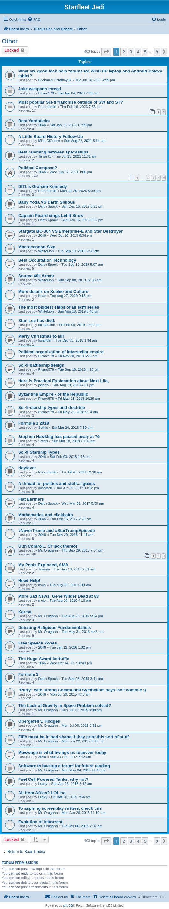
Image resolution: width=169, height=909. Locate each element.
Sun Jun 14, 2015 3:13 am (70, 757)
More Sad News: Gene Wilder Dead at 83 (58, 596)
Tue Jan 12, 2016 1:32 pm (70, 647)
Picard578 (46, 93)
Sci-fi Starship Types (38, 452)
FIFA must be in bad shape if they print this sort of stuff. (74, 736)
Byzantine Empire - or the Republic (53, 394)
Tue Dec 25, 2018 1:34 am (76, 340)
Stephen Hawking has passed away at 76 (59, 436)
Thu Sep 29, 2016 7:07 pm (82, 550)
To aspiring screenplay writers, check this (60, 808)
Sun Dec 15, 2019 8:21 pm (82, 206)
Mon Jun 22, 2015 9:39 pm (83, 741)
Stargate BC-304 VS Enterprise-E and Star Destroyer (70, 231)
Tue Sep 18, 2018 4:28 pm (78, 369)
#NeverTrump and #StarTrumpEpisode (56, 530)
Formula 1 (28, 674)
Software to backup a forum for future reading (64, 766)
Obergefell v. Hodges (39, 721)
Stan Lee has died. (36, 320)
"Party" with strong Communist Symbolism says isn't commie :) (82, 690)
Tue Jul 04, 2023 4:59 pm (95, 80)
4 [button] (138, 52)
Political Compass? (37, 167)
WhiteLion (46, 251)
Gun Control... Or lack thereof (47, 546)
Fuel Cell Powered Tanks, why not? (53, 779)
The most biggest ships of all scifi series (58, 307)
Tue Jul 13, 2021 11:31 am (75, 156)
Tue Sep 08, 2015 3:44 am (82, 679)
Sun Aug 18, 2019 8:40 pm (78, 311)
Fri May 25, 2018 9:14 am (78, 412)
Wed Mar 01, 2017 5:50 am (82, 503)
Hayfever (27, 468)
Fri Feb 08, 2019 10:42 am (80, 325)
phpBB (68, 905)
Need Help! (29, 580)
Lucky (42, 784)
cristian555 (46, 325)
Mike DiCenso (49, 141)
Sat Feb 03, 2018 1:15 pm (70, 456)
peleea (43, 385)
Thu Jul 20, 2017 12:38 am (81, 472)
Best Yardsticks (34, 120)
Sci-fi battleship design (41, 365)
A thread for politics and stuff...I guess (56, 483)
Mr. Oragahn (48, 550)
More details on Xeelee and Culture (53, 291)
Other (10, 41)
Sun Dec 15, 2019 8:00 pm (82, 220)
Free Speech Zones (37, 643)
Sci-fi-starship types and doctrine (51, 407)
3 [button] (131, 52)
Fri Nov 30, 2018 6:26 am (77, 356)
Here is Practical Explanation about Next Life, (63, 380)
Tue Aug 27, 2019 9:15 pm (70, 296)
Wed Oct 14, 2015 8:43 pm (71, 663)
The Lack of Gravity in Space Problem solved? (64, 705)
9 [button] (157, 52)
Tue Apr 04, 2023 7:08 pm (78, 93)
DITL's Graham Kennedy (42, 186)
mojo (42, 585)
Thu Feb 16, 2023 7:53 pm (81, 106)
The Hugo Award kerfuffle (43, 658)
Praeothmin (47, 106)
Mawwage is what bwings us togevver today (62, 752)
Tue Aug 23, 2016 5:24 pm (82, 616)
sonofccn (45, 488)
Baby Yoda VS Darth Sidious (46, 202)
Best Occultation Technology (47, 260)
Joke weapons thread (39, 88)
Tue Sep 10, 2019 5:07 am (82, 264)
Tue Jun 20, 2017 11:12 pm (77, 488)
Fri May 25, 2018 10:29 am (79, 398)
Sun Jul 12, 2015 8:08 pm (82, 710)
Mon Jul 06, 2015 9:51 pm (82, 725)
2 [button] (123, 52)
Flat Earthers (31, 499)
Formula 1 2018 (33, 423)
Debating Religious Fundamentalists (54, 627)
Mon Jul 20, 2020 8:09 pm (80, 191)
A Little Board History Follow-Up (50, 136)
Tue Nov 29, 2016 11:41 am (71, 535)
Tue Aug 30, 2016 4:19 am (70, 600)
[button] (106, 52)
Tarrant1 (44, 156)
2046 (42, 125)
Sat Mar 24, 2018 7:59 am (72, 427)
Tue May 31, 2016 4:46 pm (83, 632)
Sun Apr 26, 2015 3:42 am (71, 784)
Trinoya (44, 569)
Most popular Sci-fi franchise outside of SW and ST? (70, 102)
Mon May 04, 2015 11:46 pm (84, 770)
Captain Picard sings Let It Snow (50, 215)
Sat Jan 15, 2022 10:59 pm (71, 125)
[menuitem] (33, 19)
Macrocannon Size (36, 246)
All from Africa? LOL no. (42, 792)
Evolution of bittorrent (40, 821)
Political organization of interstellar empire (61, 351)
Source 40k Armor (36, 275)
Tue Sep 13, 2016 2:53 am (74, 569)
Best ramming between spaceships (53, 152)
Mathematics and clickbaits (45, 514)
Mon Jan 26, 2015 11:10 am (83, 813)
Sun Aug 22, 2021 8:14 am (84, 141)
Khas (42, 296)
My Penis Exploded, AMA (43, 565)
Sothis (43, 427)
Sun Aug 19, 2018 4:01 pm (73, 385)
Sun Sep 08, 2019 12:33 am (80, 280)
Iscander (44, 340)
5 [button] (145, 52)
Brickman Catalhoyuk (54, 80)
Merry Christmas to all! (41, 336)
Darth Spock (48, 206)
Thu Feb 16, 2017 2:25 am (70, 519)
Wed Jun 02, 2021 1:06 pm (71, 172)
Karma (24, 611)
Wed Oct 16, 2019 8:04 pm (71, 235)
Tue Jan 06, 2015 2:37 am (82, 826)
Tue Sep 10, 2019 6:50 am (78, 251)
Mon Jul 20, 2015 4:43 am (70, 694)
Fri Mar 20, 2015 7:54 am (71, 797)
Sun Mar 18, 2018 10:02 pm (73, 441)
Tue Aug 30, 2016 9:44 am (70, 585)
